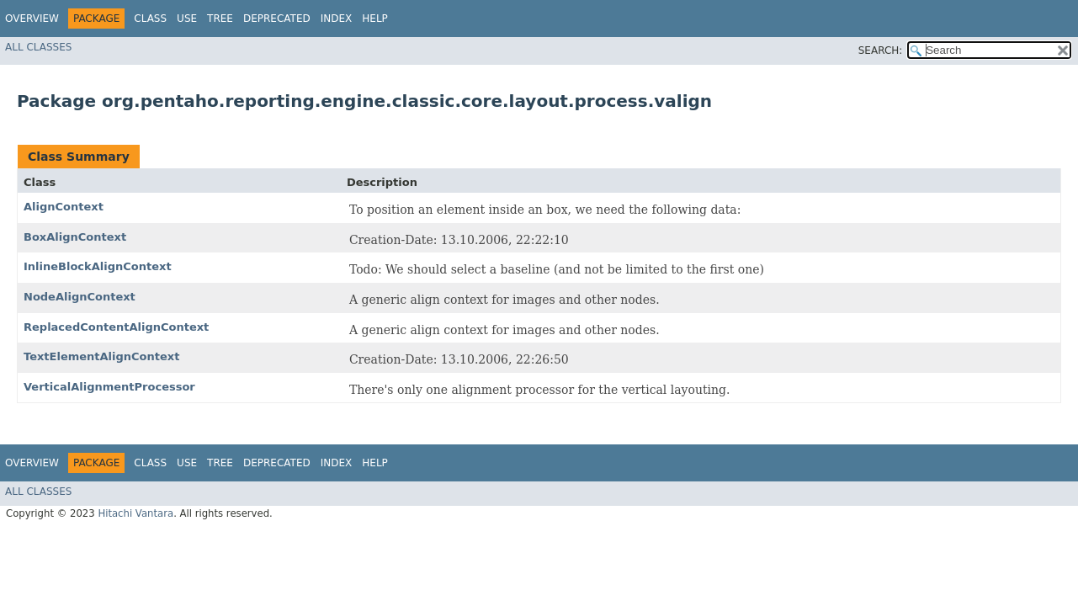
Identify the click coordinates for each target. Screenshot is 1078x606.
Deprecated (277, 18)
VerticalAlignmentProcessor (109, 386)
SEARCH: (880, 50)
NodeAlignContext (79, 296)
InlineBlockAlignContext (98, 266)
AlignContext (64, 206)
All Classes (38, 47)
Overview (32, 18)
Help (375, 18)
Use (187, 18)
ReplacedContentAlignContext (116, 327)
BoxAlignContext (75, 237)
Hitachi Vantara (135, 513)
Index (337, 18)
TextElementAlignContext (101, 356)
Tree (220, 18)
